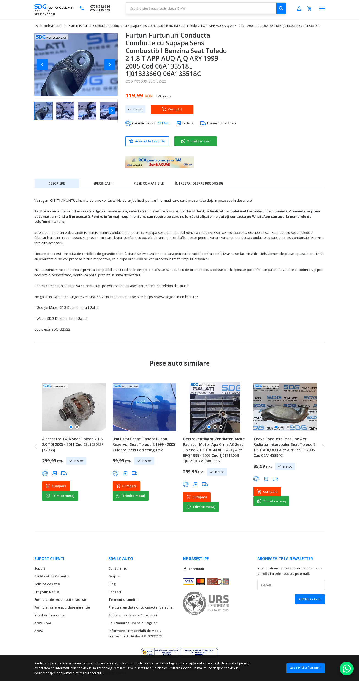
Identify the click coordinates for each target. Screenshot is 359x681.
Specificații (102, 183)
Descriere (56, 183)
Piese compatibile (149, 183)
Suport (39, 568)
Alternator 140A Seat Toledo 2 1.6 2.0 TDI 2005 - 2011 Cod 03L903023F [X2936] (72, 444)
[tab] (56, 183)
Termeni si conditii (124, 599)
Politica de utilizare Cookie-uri (133, 615)
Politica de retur (47, 584)
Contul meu (118, 568)
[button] (43, 64)
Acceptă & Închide (305, 668)
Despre (114, 576)
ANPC (38, 631)
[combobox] (206, 8)
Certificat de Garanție (51, 576)
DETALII (163, 123)
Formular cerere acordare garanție (62, 607)
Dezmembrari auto (48, 25)
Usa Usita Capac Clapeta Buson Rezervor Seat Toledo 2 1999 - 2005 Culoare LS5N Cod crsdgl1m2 (144, 444)
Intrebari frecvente (49, 615)
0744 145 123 (100, 10)
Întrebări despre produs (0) (199, 183)
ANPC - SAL (43, 623)
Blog (112, 584)
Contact (115, 592)
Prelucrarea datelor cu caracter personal (141, 607)
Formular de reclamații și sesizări (60, 599)
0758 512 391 (100, 6)
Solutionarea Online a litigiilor (133, 623)
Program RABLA (46, 592)
